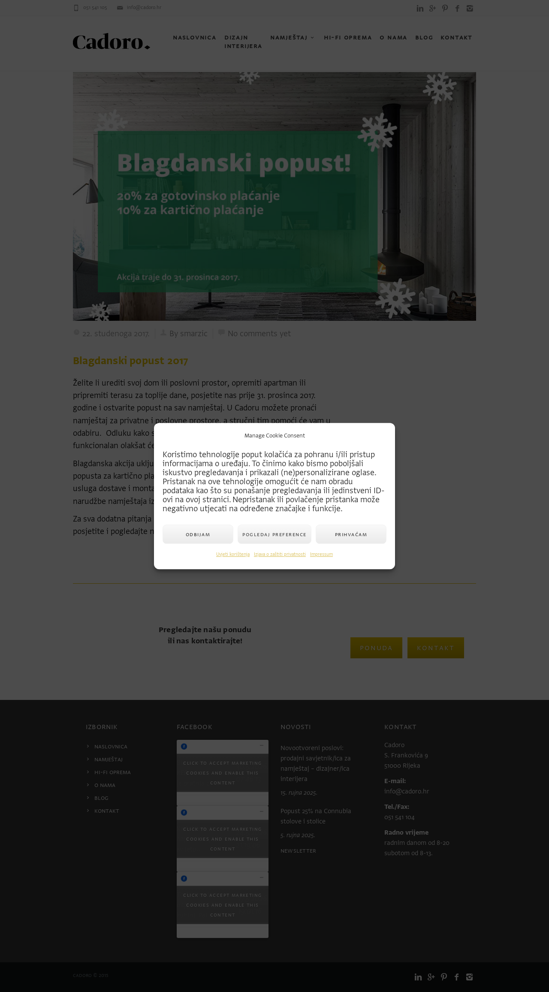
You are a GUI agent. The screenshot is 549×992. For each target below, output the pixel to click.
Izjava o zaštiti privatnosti (280, 554)
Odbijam (198, 534)
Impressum (321, 554)
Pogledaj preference (274, 534)
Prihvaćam (351, 534)
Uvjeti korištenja (233, 554)
